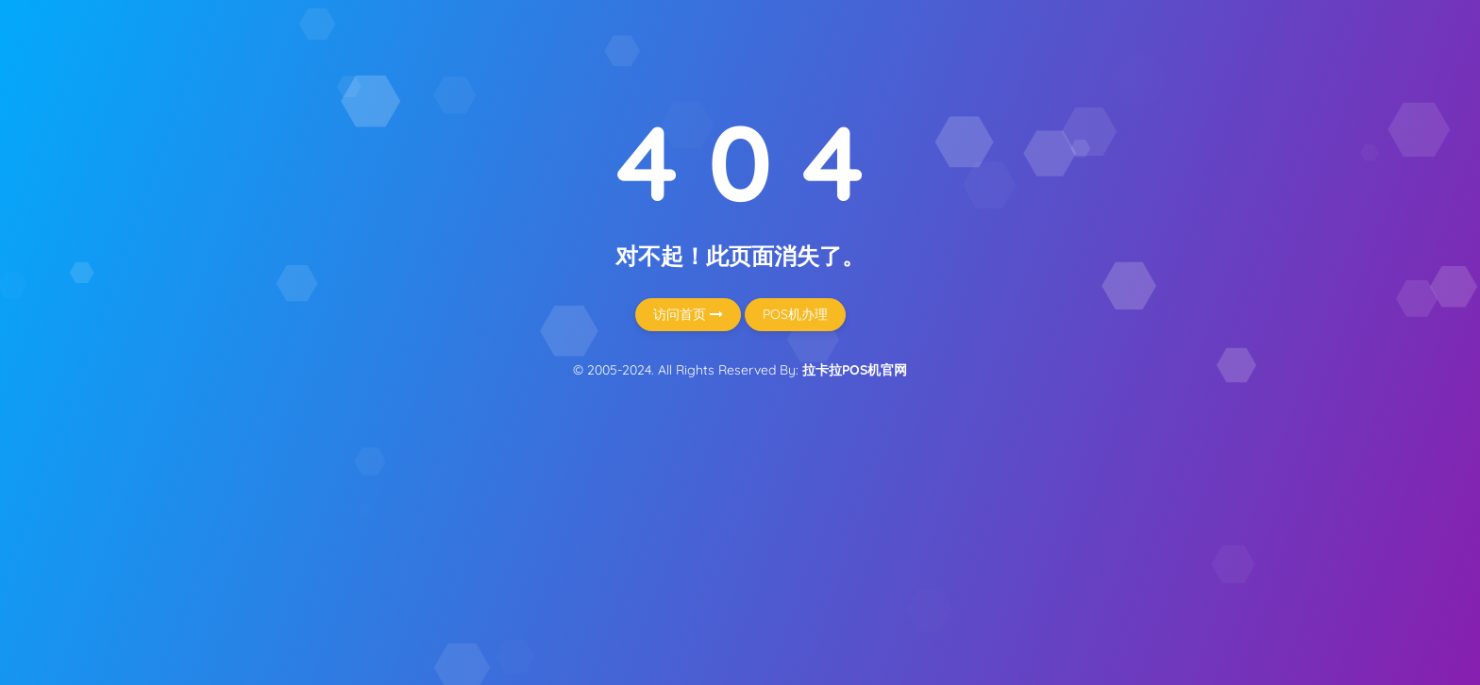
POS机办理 (795, 314)
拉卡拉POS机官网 (854, 369)
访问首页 (688, 314)
